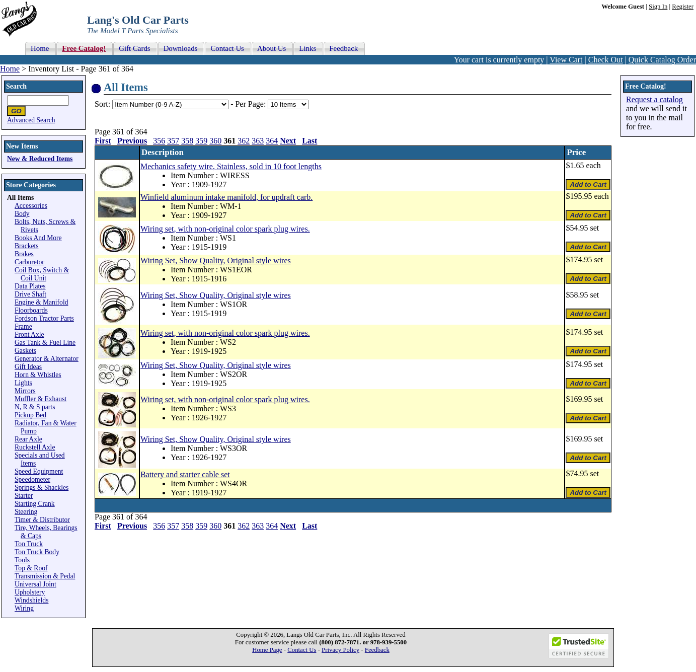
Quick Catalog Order (662, 59)
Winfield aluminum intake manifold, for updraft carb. (226, 197)
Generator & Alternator (47, 358)
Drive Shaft (30, 294)
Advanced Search (31, 120)
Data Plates (30, 286)
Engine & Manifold (41, 302)
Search (16, 86)
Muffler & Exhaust (40, 399)
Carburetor (29, 262)
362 (244, 140)
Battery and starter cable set (185, 474)
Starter (24, 495)
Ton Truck (29, 544)
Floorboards (31, 310)
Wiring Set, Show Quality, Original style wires (215, 260)
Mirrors (25, 391)
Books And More (38, 238)
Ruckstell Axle (35, 447)
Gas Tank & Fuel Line (45, 342)
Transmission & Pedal (45, 576)
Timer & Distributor (42, 520)
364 (272, 140)
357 (173, 140)
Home (10, 68)
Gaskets (25, 350)
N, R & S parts (35, 407)
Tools (22, 560)
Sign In (658, 6)
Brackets (27, 246)
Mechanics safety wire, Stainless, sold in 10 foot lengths (231, 166)
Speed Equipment (39, 471)
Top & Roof (31, 568)
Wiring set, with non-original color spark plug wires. (225, 229)
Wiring (24, 608)
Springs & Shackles (41, 487)
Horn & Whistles (38, 375)
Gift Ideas (28, 366)
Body (22, 213)
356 (159, 140)
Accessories (31, 205)
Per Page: (251, 104)
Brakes (24, 254)
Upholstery (30, 592)
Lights (23, 383)
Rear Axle (28, 439)
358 (187, 140)
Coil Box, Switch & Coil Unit (42, 274)
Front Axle (29, 334)
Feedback (377, 649)
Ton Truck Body (37, 552)
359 (201, 140)
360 (215, 140)
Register (682, 6)
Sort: (102, 104)
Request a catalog (654, 99)
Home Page (267, 649)
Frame (23, 326)
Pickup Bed (30, 415)
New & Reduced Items (39, 159)
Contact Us (301, 649)
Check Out (605, 59)
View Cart (566, 59)
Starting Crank (35, 503)
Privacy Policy (340, 649)
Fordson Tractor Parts (44, 318)
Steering (26, 511)
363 (258, 140)
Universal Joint (35, 584)
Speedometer (32, 479)
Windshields (31, 600)
